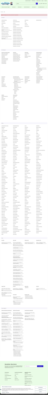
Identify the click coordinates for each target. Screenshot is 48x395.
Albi (2, 133)
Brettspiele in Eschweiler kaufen (17, 36)
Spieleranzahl (38, 0)
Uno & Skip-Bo (4, 85)
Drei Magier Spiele (4, 151)
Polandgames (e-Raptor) (16, 202)
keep (13, 177)
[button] (40, 3)
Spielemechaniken (28, 0)
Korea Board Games (39, 179)
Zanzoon (37, 232)
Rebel (25, 205)
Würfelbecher (38, 80)
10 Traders (14, 130)
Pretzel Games (4, 203)
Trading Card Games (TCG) (16, 82)
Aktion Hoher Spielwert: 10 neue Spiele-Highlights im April (17, 284)
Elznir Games (26, 151)
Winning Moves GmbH (16, 231)
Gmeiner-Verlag (38, 165)
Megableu (14, 188)
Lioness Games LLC (39, 182)
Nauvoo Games (4, 191)
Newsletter (14, 26)
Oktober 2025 (27, 240)
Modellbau (26, 81)
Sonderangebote (4, 60)
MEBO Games (38, 186)
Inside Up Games (4, 176)
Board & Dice (3, 142)
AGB (25, 21)
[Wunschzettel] (42, 3)
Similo (2, 82)
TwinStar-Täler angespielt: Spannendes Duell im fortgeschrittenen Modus (16, 256)
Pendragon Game (38, 197)
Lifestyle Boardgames (28, 182)
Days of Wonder (4, 147)
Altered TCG (15, 83)
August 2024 (26, 286)
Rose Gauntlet (27, 208)
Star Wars (14, 115)
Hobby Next (3, 57)
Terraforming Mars (15, 116)
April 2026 (14, 240)
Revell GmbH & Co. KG (28, 206)
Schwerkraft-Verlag (27, 209)
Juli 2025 (14, 286)
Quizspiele (37, 73)
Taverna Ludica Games (5, 223)
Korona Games (4, 180)
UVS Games (26, 127)
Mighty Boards (27, 188)
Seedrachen (26, 287)
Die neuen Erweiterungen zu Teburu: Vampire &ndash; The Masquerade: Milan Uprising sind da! (17, 243)
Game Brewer (3, 157)
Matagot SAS (3, 186)
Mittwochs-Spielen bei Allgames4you (5, 38)
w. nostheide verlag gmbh (5, 231)
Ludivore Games (38, 183)
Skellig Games (38, 211)
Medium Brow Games (5, 188)
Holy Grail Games (38, 171)
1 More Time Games (4, 130)
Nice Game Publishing (39, 191)
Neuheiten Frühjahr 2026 (16, 54)
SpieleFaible (3, 215)
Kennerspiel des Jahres (5, 58)
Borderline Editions (27, 160)
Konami (26, 179)
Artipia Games (15, 136)
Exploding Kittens (15, 105)
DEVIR (2, 148)
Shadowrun (26, 57)
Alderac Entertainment (16, 133)
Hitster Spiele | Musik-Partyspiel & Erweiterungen (41, 68)
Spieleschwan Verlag (16, 215)
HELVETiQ (3, 171)
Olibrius (26, 194)
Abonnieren (40, 366)
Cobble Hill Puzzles (4, 162)
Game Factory (15, 157)
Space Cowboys (15, 214)
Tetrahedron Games (27, 223)
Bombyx (14, 160)
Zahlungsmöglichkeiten (16, 21)
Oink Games (14, 194)
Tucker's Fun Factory (39, 226)
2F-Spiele (37, 130)
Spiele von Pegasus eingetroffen (17, 298)
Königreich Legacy (15, 109)
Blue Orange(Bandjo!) (5, 160)
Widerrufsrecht (27, 26)
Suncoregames (38, 220)
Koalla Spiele (3, 179)
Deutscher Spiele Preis (16, 102)
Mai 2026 (3, 240)
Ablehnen (40, 391)
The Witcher (14, 117)
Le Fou (26, 180)
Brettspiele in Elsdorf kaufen (17, 33)
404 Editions (3, 131)
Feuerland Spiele (38, 153)
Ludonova (14, 185)
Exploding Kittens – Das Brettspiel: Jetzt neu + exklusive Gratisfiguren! (18, 289)
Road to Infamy (4, 208)
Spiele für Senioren (39, 57)
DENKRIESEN (38, 147)
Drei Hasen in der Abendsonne (40, 150)
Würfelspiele (38, 81)
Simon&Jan (26, 211)
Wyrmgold (14, 232)
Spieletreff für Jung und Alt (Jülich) (6, 36)
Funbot (26, 156)
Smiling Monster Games (5, 125)
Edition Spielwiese (27, 162)
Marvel (14, 110)
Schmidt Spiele (15, 209)
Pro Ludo (14, 203)
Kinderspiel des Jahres (5, 59)
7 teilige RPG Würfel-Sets (39, 79)
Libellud (14, 182)
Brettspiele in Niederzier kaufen (17, 44)
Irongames (14, 176)
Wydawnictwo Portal (4, 232)
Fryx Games (14, 156)
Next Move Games (27, 191)
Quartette (3, 81)
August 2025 (3, 286)
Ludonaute (3, 185)
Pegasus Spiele (27, 197)
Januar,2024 (14, 294)
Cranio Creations (15, 145)
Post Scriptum (38, 202)
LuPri (25, 185)
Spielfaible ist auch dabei (17, 302)
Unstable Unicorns (4, 86)
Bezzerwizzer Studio (27, 139)
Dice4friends (15, 148)
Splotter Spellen (4, 217)
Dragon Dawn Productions (16, 150)
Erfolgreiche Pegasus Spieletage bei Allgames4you (18, 260)
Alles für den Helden (27, 159)
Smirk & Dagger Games (28, 212)
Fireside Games (15, 154)
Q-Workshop (26, 203)
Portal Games (26, 202)
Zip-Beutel (3, 99)
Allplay (37, 133)
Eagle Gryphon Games (16, 162)
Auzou (25, 125)
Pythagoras (37, 125)
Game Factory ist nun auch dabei (6, 295)
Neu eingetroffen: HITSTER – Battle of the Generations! (18, 281)
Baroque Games (38, 159)
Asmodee (37, 136)
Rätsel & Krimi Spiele (39, 70)
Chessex (14, 128)
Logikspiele (26, 79)
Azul (13, 98)
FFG (25, 153)
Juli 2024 (37, 286)
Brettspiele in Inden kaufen (17, 41)
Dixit (13, 104)
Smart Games (15, 212)
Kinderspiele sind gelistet (28, 295)
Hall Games (26, 168)
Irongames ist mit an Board (17, 354)
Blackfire (37, 139)
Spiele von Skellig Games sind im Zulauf (17, 301)
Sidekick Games (15, 211)
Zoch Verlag (14, 234)
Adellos (26, 131)
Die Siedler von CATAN (16, 103)
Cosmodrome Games (4, 145)
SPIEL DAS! (26, 214)
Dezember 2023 (27, 294)
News (42, 0)
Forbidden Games (27, 154)
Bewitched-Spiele (15, 139)
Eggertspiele (15, 151)
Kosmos (14, 180)
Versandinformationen (16, 24)
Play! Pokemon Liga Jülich (5, 31)
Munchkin (3, 80)
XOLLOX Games (27, 232)
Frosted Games (4, 156)
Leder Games (38, 180)
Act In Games (15, 159)
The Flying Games (38, 223)
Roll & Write (38, 72)
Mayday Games (27, 186)
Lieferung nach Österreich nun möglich (40, 289)
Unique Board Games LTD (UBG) (17, 229)
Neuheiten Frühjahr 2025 (16, 57)
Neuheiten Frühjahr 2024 (16, 59)
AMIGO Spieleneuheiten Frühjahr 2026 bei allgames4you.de (17, 275)
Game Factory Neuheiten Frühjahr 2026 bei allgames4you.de (18, 272)
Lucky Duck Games (27, 183)
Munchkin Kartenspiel (16, 111)
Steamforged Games (39, 217)
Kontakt (46, 0)
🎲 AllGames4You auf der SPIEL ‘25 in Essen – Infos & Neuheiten (29, 243)
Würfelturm (38, 82)
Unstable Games (27, 229)
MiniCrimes (38, 71)
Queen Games (38, 203)
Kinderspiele (38, 59)
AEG (36, 131)
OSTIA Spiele (38, 194)
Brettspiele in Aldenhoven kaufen (17, 27)
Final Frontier (3, 154)
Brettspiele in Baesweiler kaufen (17, 30)
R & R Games (3, 205)
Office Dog (3, 194)
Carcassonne (15, 99)
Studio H (26, 220)
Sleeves (15, 93)
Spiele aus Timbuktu (39, 214)
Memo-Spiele (38, 65)
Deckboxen (15, 90)
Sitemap (14, 23)
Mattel (14, 186)
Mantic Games (38, 185)
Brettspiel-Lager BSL (4, 54)
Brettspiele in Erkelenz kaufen (17, 35)
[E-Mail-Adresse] (31, 366)
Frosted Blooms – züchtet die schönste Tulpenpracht (17, 270)
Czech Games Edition (39, 145)
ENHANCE (37, 162)
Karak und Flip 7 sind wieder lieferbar (17, 253)
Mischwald (3, 79)
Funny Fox (37, 156)
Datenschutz (7, 392)
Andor (14, 97)
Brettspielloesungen (16, 125)
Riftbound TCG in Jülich (5, 33)
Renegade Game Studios (5, 206)
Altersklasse (33, 0)
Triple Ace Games (15, 226)
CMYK (37, 160)
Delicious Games (27, 147)
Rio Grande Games (38, 206)
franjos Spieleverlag (39, 154)
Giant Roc (37, 157)
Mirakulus (37, 188)
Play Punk (26, 200)
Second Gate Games (39, 209)
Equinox (37, 151)
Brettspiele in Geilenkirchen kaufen (18, 38)
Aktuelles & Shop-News (16, 310)
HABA (14, 168)
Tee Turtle (14, 223)
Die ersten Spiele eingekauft (29, 298)
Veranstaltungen (4, 63)
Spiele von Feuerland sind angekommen (16, 297)
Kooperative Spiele (38, 63)
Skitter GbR (3, 212)
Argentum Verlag (4, 136)
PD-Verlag (3, 197)
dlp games (37, 148)
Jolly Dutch (26, 176)
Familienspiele (38, 60)
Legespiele (37, 64)
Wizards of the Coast (27, 231)
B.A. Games (3, 139)
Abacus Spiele (15, 131)
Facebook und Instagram (16, 352)
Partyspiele (37, 66)
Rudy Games (38, 208)
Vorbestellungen (15, 53)
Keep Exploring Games (28, 177)
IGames (26, 174)
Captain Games (38, 142)
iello (13, 174)
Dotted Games (4, 150)
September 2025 (38, 240)
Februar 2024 (3, 294)
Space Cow (3, 214)
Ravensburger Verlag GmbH (17, 205)
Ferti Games (14, 153)
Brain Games (15, 142)
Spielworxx (37, 215)
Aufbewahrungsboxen (5, 96)
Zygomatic (26, 234)
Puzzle (26, 82)
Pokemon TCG (16, 84)
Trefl (2, 226)
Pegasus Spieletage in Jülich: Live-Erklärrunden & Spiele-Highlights (18, 278)
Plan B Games (15, 200)
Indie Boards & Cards (39, 174)
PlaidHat (3, 200)
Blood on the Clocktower (5, 27)
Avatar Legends (27, 53)
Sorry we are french (39, 212)
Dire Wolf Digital (27, 148)
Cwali (25, 145)
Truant (26, 226)
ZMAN (2, 234)
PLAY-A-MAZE (15, 127)
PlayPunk (37, 200)
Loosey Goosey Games (16, 183)
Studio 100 (14, 220)
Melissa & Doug (38, 127)
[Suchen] (26, 3)
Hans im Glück (38, 168)
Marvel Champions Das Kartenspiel (17, 81)
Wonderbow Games (39, 231)
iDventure (3, 174)
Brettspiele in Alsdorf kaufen (17, 29)
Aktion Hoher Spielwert (5, 53)
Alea (25, 133)
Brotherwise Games (27, 142)
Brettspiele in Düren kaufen (17, 32)
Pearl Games (15, 197)
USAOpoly (37, 229)
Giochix (14, 165)
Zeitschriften (3, 98)
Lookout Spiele (4, 183)
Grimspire (3, 168)
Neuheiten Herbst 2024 (16, 58)
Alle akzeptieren (40, 387)
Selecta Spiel (3, 211)
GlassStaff (26, 165)
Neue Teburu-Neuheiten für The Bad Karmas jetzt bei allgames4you (18, 250)
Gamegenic (26, 157)
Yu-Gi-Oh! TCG (16, 88)
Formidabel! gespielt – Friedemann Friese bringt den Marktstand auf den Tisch (18, 266)
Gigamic (3, 165)
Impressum (3, 392)
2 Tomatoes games (27, 130)
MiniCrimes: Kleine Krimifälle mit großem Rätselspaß (17, 263)
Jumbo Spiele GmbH (39, 176)
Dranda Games (27, 150)
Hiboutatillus (15, 171)
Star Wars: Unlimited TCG (17, 87)
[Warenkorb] (45, 3)
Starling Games (27, 217)
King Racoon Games (39, 177)
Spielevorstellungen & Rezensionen (7, 310)
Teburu (37, 58)
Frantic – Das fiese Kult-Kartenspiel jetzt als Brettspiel (6, 292)
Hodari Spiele (26, 171)
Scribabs (3, 128)
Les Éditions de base (4, 182)
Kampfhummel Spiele (5, 177)
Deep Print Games (15, 147)
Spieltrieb (26, 215)
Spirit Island (14, 114)
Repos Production (15, 206)
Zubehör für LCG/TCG (16, 89)
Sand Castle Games (4, 209)
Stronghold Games (4, 220)
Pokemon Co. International (5, 202)
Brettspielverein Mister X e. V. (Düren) (6, 30)
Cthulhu (26, 54)
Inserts (2, 97)
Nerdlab (14, 191)
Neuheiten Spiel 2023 (16, 60)
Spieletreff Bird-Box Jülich (5, 34)
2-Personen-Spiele (38, 53)
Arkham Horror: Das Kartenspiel (18, 79)
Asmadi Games (27, 136)
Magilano (26, 128)
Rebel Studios (38, 205)
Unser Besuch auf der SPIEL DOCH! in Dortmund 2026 (18, 247)
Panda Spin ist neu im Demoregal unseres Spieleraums (6, 243)
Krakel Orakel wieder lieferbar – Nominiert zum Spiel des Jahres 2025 (6, 289)
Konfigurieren (40, 389)
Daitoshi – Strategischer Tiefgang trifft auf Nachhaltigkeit (40, 243)
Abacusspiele (3, 159)
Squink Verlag (15, 217)
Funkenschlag (15, 108)
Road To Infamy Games (16, 208)
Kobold (14, 179)
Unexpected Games (4, 229)
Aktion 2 (37, 128)
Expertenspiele (38, 54)
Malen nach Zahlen (27, 80)
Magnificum (3, 127)
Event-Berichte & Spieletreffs (29, 310)
